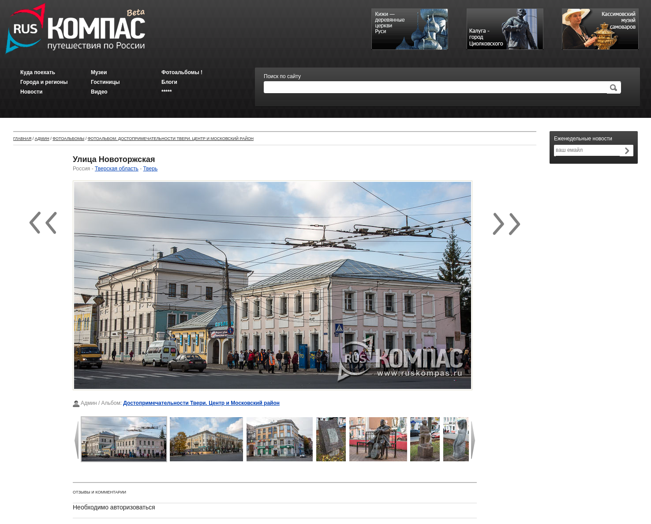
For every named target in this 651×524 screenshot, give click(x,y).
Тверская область (116, 169)
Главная (22, 138)
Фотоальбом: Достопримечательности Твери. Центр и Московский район (171, 138)
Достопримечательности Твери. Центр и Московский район (201, 403)
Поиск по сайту (282, 76)
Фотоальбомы (68, 138)
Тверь (150, 169)
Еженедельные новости (583, 139)
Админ (42, 138)
